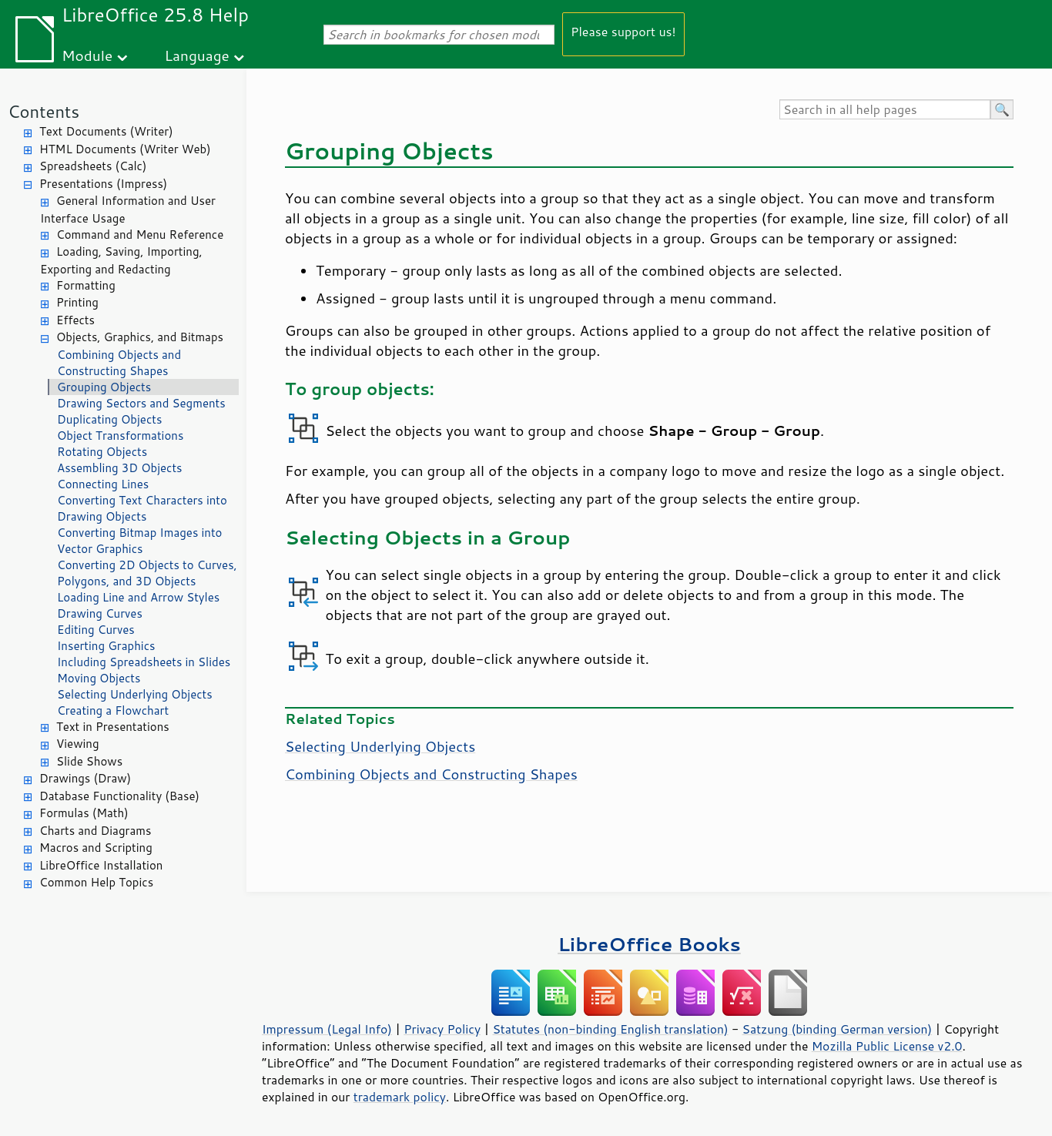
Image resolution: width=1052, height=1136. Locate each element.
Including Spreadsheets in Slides (143, 662)
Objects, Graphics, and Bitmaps (139, 337)
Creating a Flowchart (113, 710)
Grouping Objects (104, 387)
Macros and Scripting (95, 847)
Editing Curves (96, 630)
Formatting (86, 285)
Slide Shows (89, 761)
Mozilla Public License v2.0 (887, 1045)
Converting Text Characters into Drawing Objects (142, 508)
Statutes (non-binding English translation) (610, 1028)
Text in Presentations (112, 727)
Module (87, 55)
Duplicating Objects (109, 419)
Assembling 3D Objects (120, 468)
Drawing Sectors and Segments (141, 403)
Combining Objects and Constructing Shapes (119, 363)
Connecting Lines (103, 484)
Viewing (77, 744)
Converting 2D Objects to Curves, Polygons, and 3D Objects (147, 573)
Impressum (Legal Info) (327, 1028)
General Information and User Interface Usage (128, 209)
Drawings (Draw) (85, 778)
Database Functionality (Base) (119, 796)
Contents (43, 111)
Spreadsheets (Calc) (92, 166)
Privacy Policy (442, 1028)
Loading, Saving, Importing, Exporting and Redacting (121, 260)
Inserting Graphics (106, 646)
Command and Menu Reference (139, 234)
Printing (77, 302)
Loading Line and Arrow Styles (138, 597)
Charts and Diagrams (95, 831)
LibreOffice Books (649, 943)
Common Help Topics (96, 882)
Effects (75, 320)
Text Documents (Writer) (106, 131)
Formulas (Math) (84, 813)
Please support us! (623, 31)
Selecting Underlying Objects (135, 694)
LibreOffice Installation (100, 865)
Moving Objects (98, 678)
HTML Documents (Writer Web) (125, 149)
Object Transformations (120, 435)
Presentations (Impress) (103, 184)
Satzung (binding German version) (837, 1028)
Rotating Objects (102, 452)
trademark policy (399, 1096)
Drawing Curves (99, 613)
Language (197, 55)
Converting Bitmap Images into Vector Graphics (139, 540)
